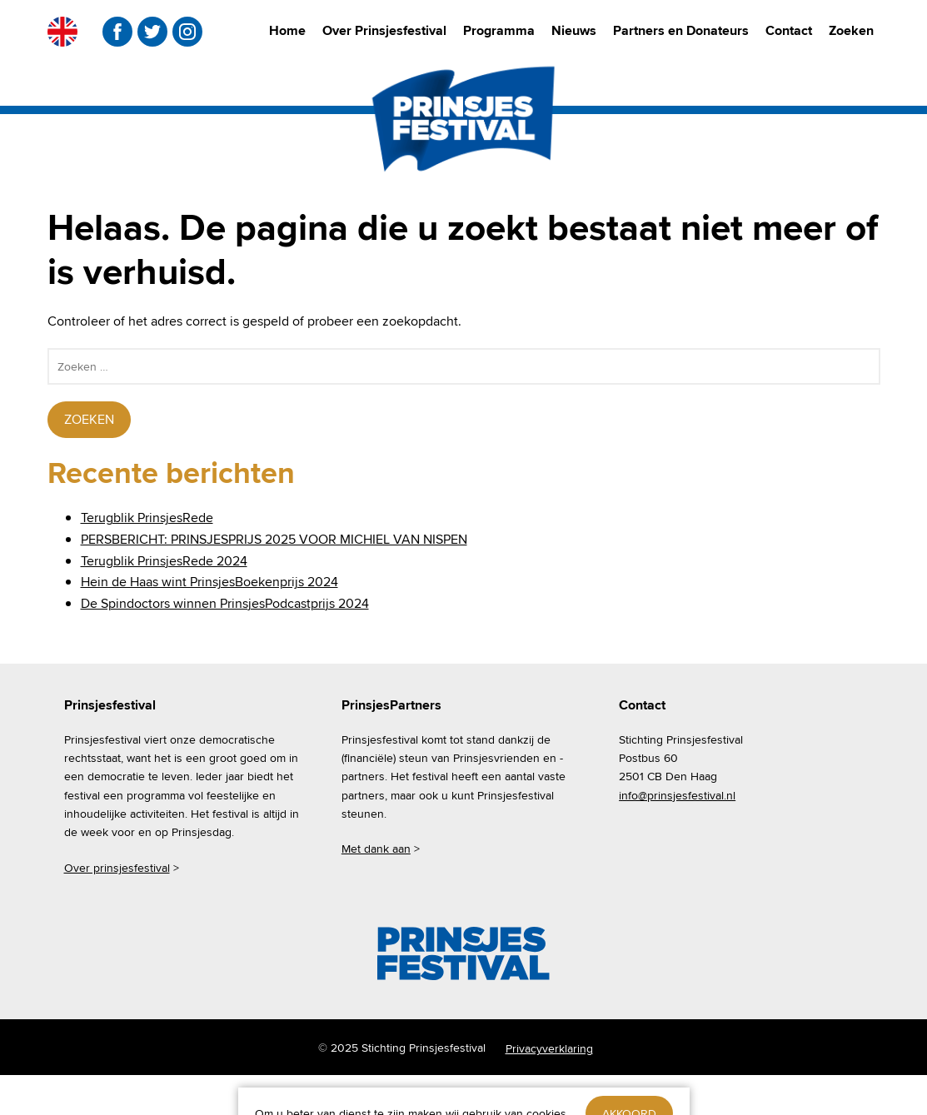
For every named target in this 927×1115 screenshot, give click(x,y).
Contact (788, 30)
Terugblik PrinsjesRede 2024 (164, 560)
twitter (152, 32)
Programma (499, 30)
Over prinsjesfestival (117, 867)
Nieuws (573, 30)
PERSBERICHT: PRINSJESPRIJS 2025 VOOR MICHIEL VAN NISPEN (274, 539)
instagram (187, 32)
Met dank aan (376, 848)
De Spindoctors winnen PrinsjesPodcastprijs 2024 (225, 603)
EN (62, 32)
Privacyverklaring (549, 1048)
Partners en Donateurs (681, 30)
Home (287, 30)
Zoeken (851, 30)
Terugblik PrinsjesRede (147, 517)
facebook (117, 32)
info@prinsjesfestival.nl (677, 795)
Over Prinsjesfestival (384, 30)
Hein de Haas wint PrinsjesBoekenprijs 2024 (209, 581)
